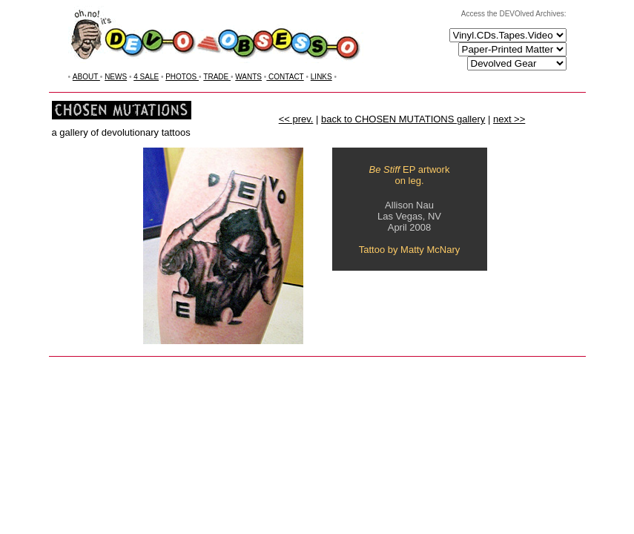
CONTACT (284, 77)
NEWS (116, 77)
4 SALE (146, 77)
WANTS (248, 77)
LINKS (321, 77)
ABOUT (86, 77)
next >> (509, 119)
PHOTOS (182, 77)
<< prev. (296, 119)
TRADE (217, 77)
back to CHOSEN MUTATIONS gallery (403, 119)
